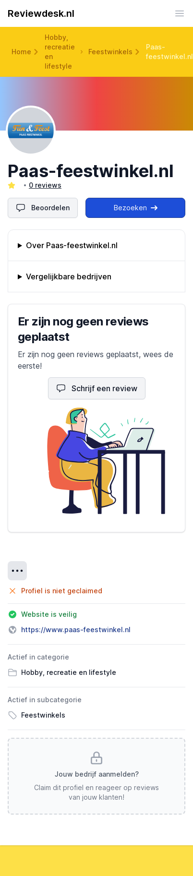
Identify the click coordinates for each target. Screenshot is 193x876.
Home (21, 52)
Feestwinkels (110, 52)
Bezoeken (135, 208)
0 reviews (45, 185)
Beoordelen (43, 208)
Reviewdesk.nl (41, 13)
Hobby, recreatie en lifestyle (60, 51)
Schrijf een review (96, 388)
